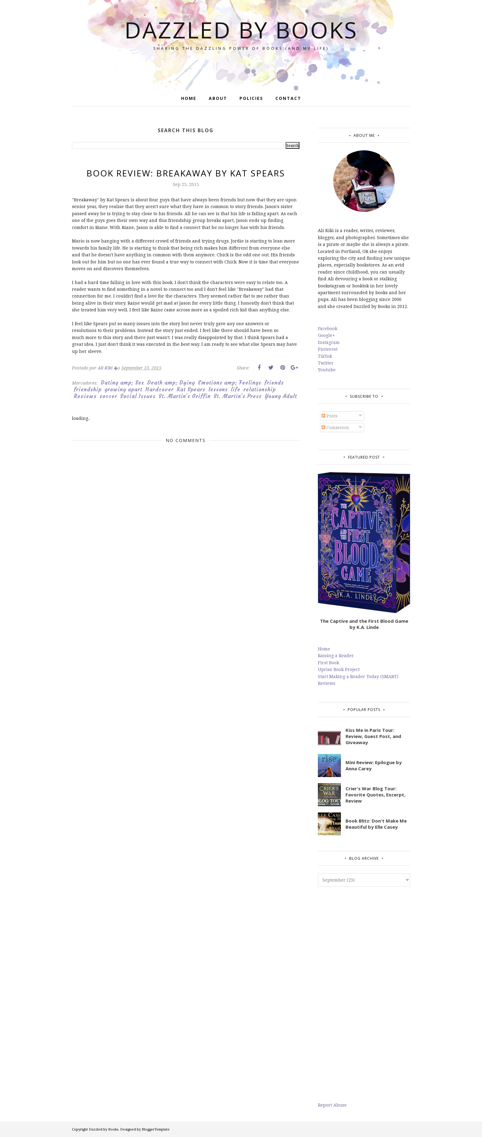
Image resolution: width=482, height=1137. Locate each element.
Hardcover (159, 389)
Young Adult (281, 396)
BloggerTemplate (156, 1129)
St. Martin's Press (238, 396)
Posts (330, 416)
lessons (218, 389)
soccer (108, 396)
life (235, 389)
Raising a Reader (336, 655)
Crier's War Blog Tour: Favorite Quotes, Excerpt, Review (375, 794)
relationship (259, 389)
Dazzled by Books (241, 29)
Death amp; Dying (171, 382)
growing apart (123, 389)
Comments (335, 427)
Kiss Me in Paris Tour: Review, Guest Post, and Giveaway (373, 736)
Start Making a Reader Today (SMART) (358, 676)
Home (324, 649)
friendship (87, 389)
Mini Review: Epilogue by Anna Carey (374, 765)
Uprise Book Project (339, 669)
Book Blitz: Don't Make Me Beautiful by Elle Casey (376, 824)
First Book (328, 662)
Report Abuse (332, 1105)
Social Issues (138, 396)
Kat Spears (191, 389)
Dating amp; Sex (122, 382)
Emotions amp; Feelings (229, 382)
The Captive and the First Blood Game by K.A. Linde (364, 624)
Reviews (85, 396)
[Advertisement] (364, 994)
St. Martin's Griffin (185, 396)
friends (274, 382)
